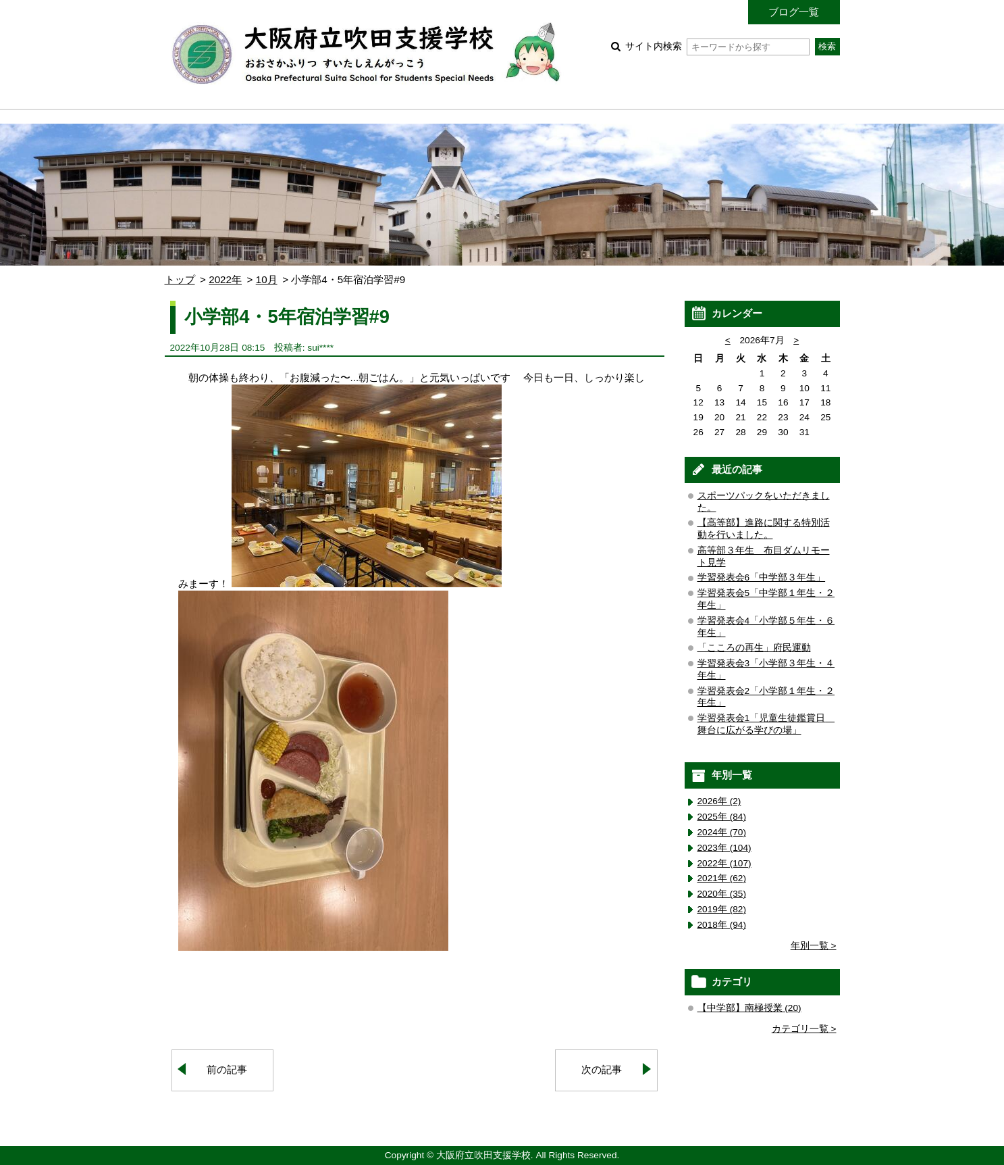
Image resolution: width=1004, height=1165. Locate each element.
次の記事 (601, 1069)
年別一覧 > (814, 946)
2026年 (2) (719, 801)
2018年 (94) (722, 925)
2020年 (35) (722, 894)
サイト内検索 (717, 46)
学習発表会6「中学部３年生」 (761, 577)
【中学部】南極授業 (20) (749, 1008)
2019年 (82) (722, 909)
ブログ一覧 (793, 12)
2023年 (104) (724, 848)
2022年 (225, 279)
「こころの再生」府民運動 (754, 648)
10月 (267, 279)
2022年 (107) (724, 863)
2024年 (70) (722, 832)
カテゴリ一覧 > (804, 1029)
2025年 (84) (722, 817)
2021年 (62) (722, 878)
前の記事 (227, 1069)
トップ (180, 279)
